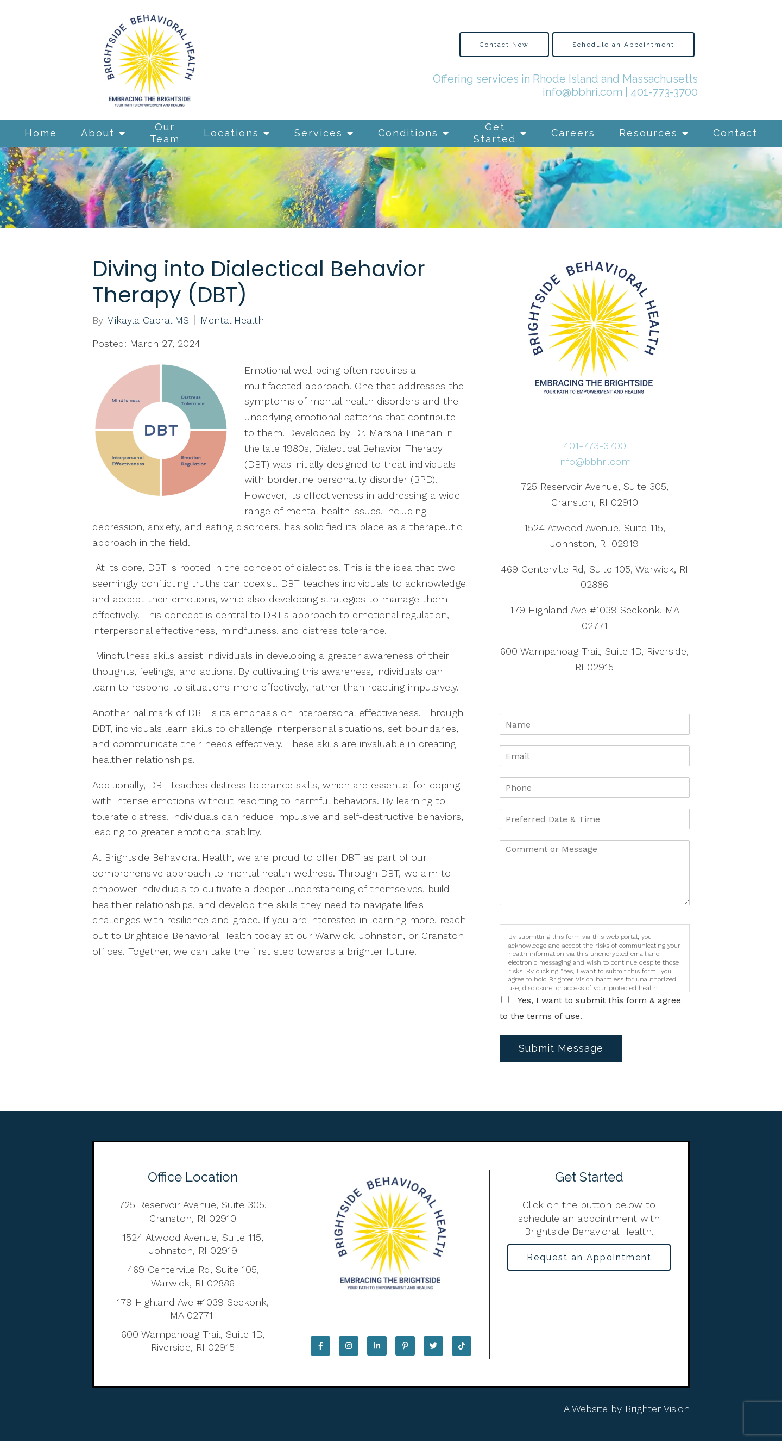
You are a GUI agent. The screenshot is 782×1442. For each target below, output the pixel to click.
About (98, 133)
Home (40, 133)
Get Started (495, 133)
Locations (231, 133)
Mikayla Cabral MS (147, 320)
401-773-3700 (664, 91)
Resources (648, 133)
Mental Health (232, 320)
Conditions (408, 133)
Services (318, 133)
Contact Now (504, 44)
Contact (735, 133)
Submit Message (562, 1048)
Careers (573, 133)
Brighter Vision (657, 1409)
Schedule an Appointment (623, 44)
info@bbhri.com (582, 91)
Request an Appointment (589, 1258)
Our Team (165, 133)
